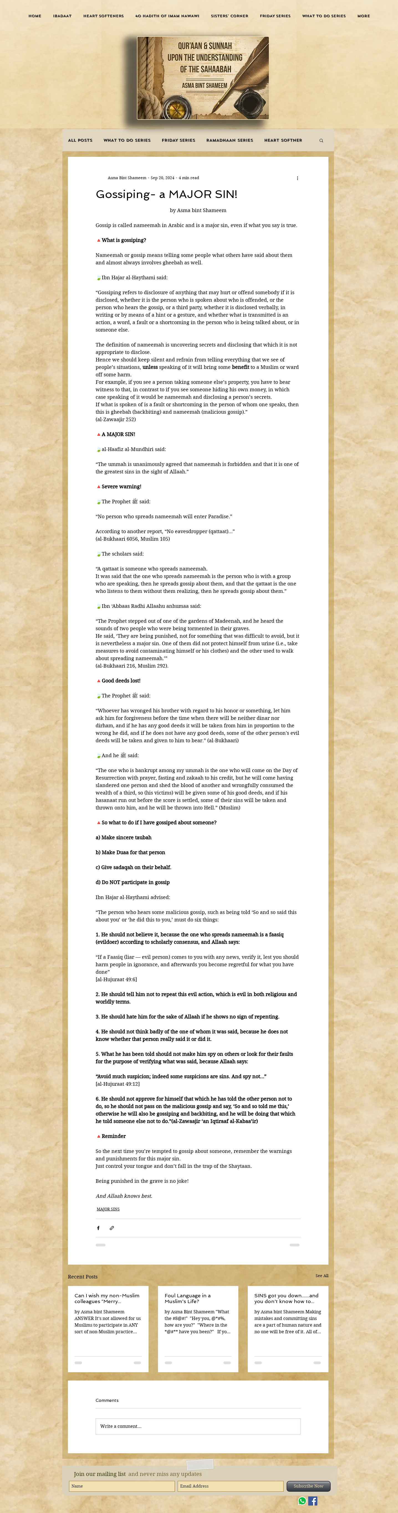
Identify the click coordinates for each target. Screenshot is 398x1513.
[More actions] (297, 178)
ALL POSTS (80, 140)
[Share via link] (111, 1228)
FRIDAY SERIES (178, 140)
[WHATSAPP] (302, 1501)
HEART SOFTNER (283, 140)
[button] (62, 15)
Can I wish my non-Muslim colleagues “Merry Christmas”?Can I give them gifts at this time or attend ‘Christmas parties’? (108, 1298)
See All (322, 1275)
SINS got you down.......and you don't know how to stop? (286, 1298)
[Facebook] (312, 1501)
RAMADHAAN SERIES (229, 140)
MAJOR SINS (108, 1209)
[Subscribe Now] (309, 1486)
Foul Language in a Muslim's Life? (188, 1298)
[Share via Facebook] (98, 1228)
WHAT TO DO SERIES (126, 140)
